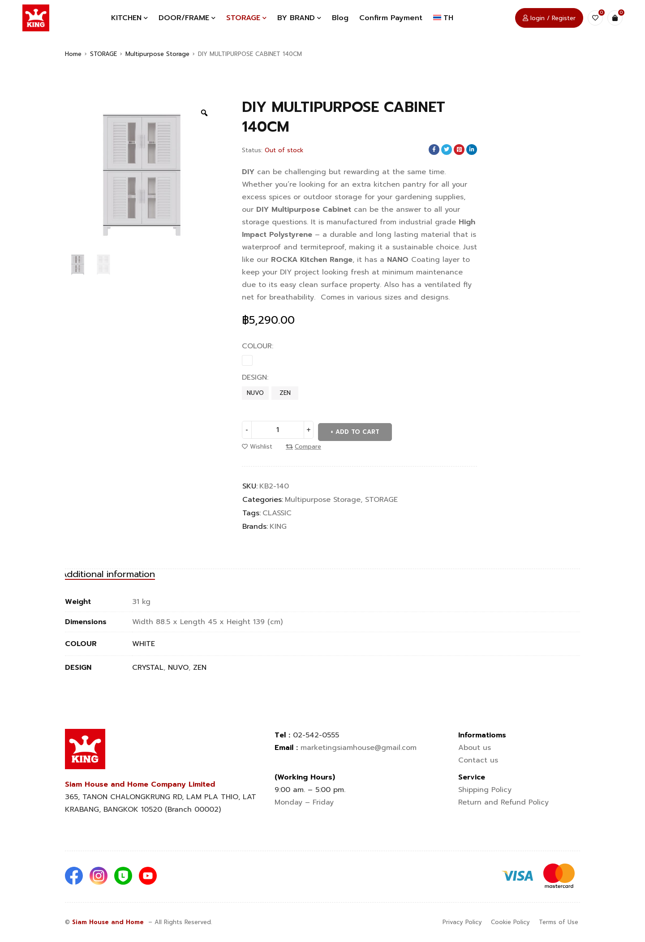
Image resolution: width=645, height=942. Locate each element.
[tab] (123, 572)
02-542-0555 (316, 735)
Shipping (485, 789)
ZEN (285, 393)
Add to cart (359, 429)
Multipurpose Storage (157, 54)
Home (73, 54)
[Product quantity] (277, 429)
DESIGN (254, 377)
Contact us (479, 760)
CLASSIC (277, 510)
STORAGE (103, 54)
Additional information (123, 572)
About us (474, 747)
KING (278, 524)
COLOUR (257, 346)
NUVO (255, 393)
